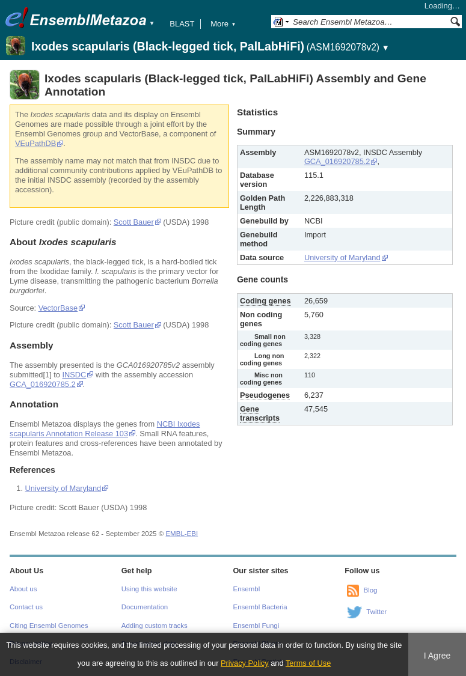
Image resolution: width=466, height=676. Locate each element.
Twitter (376, 611)
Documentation (144, 607)
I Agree (437, 655)
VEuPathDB (35, 143)
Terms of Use (308, 663)
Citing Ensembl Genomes (49, 625)
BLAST (182, 23)
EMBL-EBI (181, 533)
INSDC (75, 374)
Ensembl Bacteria (260, 607)
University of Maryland (63, 488)
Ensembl (246, 588)
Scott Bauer (134, 222)
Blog (370, 590)
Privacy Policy (245, 663)
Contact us (26, 607)
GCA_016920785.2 (43, 384)
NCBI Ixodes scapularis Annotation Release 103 (105, 428)
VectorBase (58, 307)
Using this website (149, 588)
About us (23, 588)
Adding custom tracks (154, 625)
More (223, 23)
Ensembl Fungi (256, 625)
